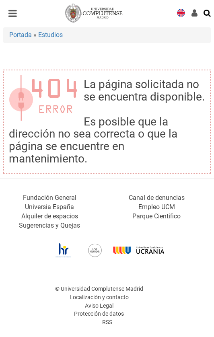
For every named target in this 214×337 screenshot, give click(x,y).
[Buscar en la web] (207, 12)
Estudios (50, 35)
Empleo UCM (156, 207)
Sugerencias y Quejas (49, 225)
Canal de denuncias (157, 197)
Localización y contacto (99, 297)
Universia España (49, 207)
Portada (20, 35)
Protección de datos (99, 313)
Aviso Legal (99, 305)
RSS (107, 322)
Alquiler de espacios (49, 216)
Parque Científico (156, 216)
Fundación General (49, 197)
